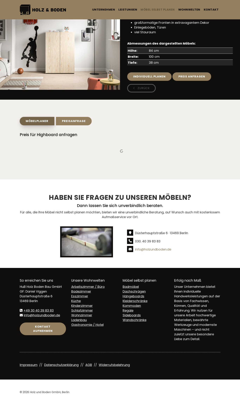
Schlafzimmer (82, 310)
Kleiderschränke (135, 301)
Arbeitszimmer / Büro (88, 286)
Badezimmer (81, 291)
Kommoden (132, 305)
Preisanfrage (74, 121)
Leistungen (127, 10)
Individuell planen (149, 76)
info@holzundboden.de (153, 249)
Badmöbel (131, 286)
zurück (143, 88)
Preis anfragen (191, 76)
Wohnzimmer (81, 315)
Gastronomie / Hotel (87, 324)
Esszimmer (79, 296)
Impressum (28, 365)
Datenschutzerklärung (61, 365)
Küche (76, 301)
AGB (88, 365)
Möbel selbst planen (158, 10)
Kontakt (211, 10)
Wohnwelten (189, 10)
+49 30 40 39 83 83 (38, 310)
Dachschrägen (134, 291)
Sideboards (132, 315)
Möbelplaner (37, 121)
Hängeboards (133, 296)
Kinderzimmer (82, 305)
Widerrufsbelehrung (114, 365)
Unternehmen (103, 10)
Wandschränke (134, 320)
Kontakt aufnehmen (43, 329)
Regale (128, 310)
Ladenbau (79, 320)
